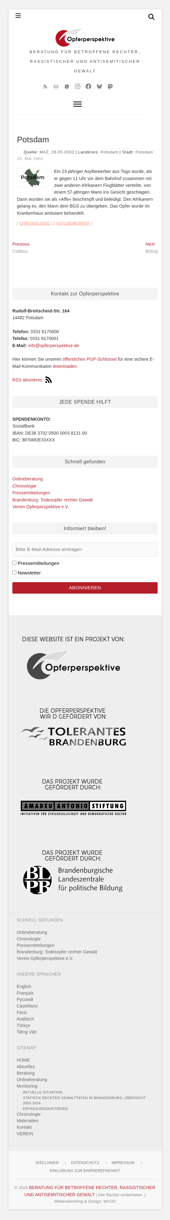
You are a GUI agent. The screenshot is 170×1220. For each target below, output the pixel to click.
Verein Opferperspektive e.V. (40, 507)
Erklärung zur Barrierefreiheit (85, 1172)
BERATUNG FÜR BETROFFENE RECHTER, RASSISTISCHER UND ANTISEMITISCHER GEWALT (85, 62)
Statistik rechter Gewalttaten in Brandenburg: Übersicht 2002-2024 (84, 1101)
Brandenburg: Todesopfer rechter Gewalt (52, 500)
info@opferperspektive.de (53, 346)
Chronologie (34, 224)
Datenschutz (85, 1164)
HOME (23, 1061)
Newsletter (29, 574)
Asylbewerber (73, 224)
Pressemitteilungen (31, 494)
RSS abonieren (32, 381)
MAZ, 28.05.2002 (57, 153)
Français (25, 994)
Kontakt (24, 1128)
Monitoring (27, 1087)
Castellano (27, 1007)
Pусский (25, 1000)
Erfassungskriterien (45, 1109)
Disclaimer (47, 1164)
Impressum (123, 1164)
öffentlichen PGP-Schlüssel (90, 360)
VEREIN (25, 1134)
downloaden (65, 367)
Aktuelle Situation (42, 1093)
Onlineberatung (27, 480)
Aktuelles (26, 1067)
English (24, 987)
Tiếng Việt (27, 1033)
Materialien (28, 1121)
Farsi (22, 1013)
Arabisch (25, 1020)
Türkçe (23, 1026)
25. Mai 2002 (30, 159)
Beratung (26, 1074)
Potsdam (109, 153)
